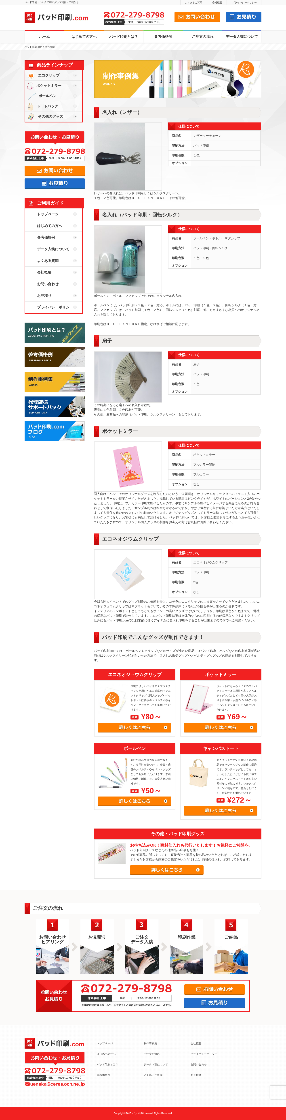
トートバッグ (41, 106)
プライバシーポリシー (244, 2)
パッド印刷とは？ (123, 37)
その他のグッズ (44, 116)
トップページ (48, 214)
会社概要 (217, 2)
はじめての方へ (84, 37)
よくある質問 (48, 261)
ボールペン (40, 96)
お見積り (44, 296)
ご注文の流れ (202, 37)
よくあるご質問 (193, 2)
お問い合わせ (48, 284)
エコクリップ (42, 75)
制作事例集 (150, 1043)
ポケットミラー (43, 86)
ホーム (44, 37)
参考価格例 (163, 37)
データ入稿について (242, 37)
